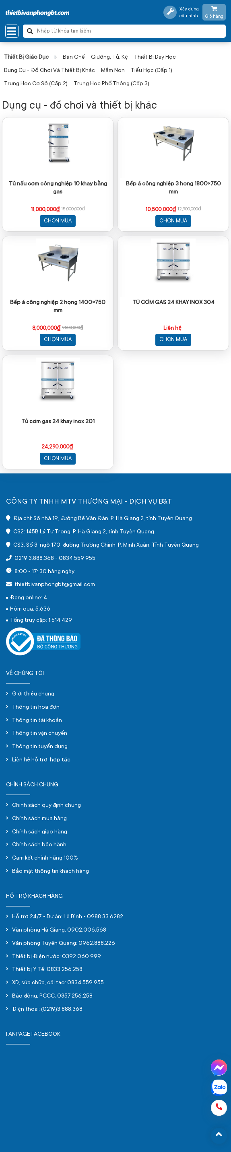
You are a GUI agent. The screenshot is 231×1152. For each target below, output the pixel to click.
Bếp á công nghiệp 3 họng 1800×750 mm (173, 188)
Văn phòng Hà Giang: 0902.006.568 (59, 930)
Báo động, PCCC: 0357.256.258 (52, 996)
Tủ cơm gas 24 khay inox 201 (58, 422)
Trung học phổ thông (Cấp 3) (111, 84)
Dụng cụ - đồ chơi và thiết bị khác (49, 71)
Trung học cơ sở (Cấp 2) (36, 84)
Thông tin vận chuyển (39, 733)
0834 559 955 (77, 558)
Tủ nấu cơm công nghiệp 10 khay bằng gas (58, 188)
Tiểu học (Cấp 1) (151, 71)
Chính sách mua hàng (39, 819)
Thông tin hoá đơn (36, 707)
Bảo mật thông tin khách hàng (50, 871)
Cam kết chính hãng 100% (45, 858)
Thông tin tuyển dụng (40, 747)
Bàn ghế (74, 57)
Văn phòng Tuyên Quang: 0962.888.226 (63, 943)
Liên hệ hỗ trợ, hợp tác (41, 760)
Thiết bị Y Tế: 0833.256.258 (47, 970)
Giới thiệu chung (33, 694)
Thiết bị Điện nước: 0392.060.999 (56, 957)
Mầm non (113, 71)
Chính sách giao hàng (39, 832)
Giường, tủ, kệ (109, 57)
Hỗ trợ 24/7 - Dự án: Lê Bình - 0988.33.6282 (67, 917)
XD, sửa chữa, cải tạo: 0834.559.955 (58, 983)
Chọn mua (58, 221)
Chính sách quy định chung (46, 805)
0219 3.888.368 (34, 558)
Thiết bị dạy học (155, 57)
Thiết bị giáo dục (26, 57)
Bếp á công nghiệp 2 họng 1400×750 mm (57, 307)
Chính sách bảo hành (39, 845)
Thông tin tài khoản (37, 721)
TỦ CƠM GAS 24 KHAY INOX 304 (173, 303)
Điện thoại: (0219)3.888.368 (47, 1009)
